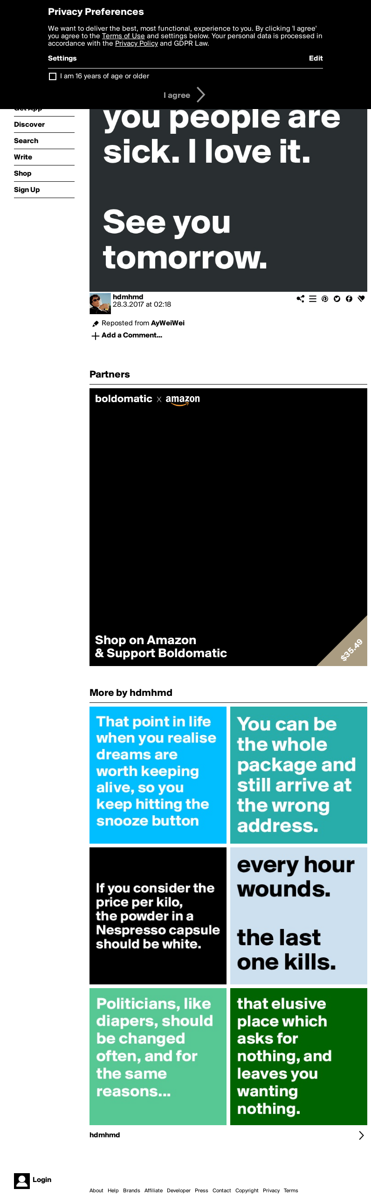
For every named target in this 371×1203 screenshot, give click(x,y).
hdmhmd (128, 297)
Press (201, 1191)
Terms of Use (123, 36)
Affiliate (153, 1191)
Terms (291, 1191)
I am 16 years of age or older (104, 76)
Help (113, 1191)
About (96, 1191)
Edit (316, 58)
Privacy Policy (136, 44)
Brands (131, 1191)
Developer (179, 1191)
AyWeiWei (168, 323)
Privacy (271, 1191)
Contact (222, 1191)
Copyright (247, 1191)
